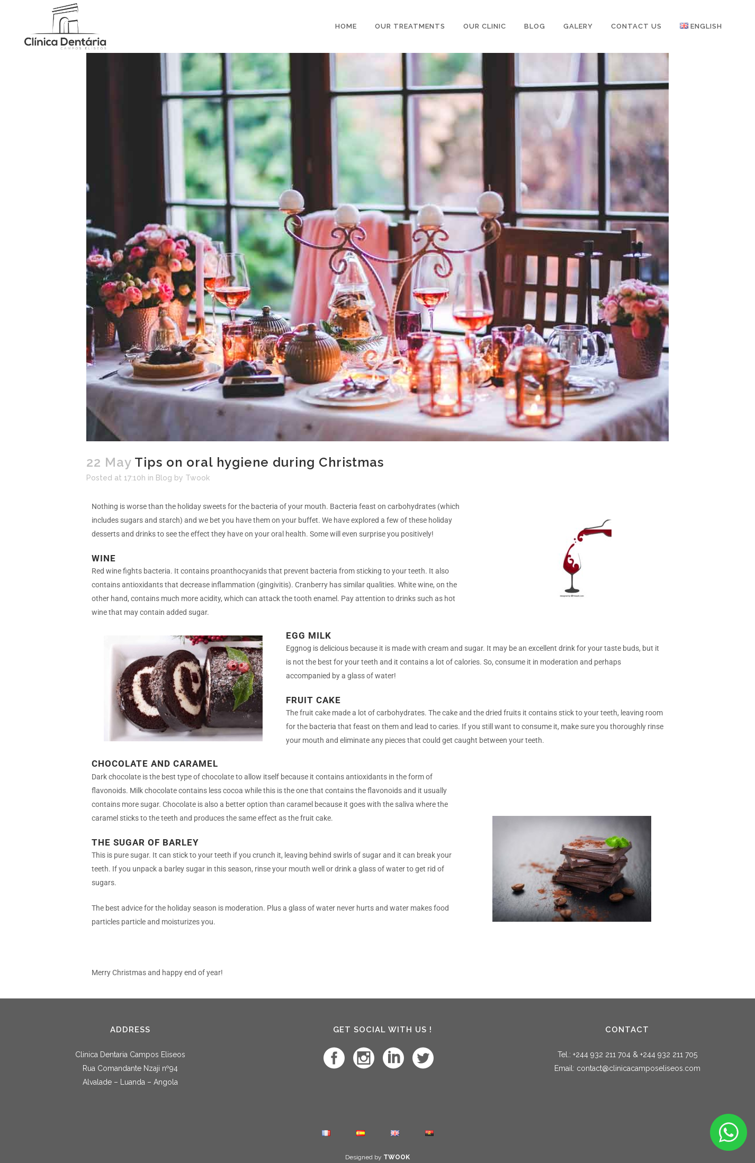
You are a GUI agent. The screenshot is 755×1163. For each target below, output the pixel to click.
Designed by (377, 1157)
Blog (164, 478)
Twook (197, 478)
